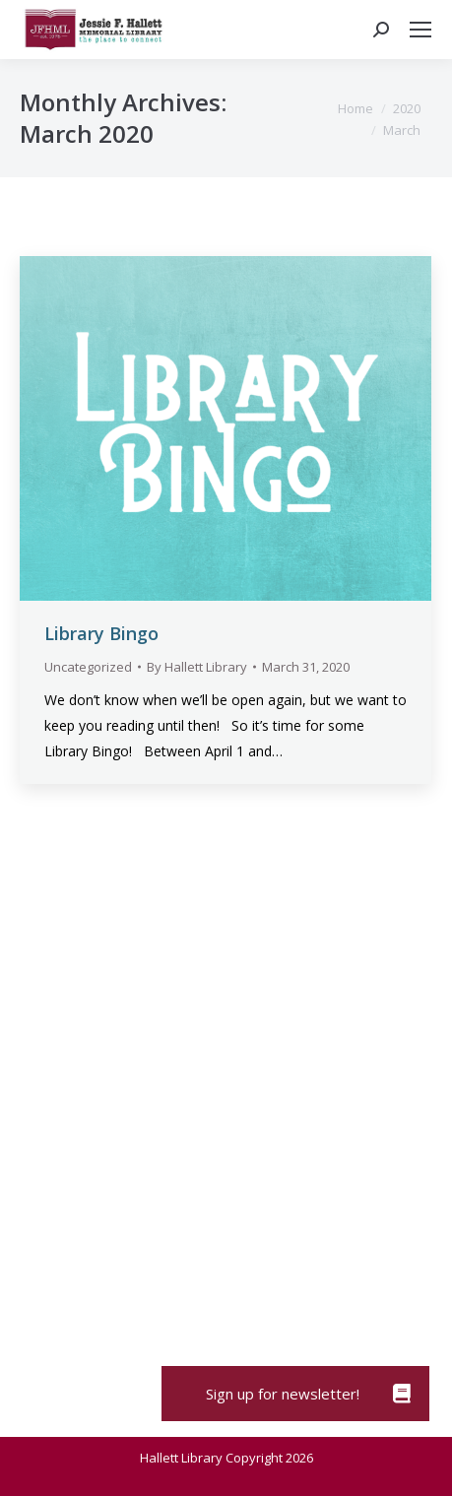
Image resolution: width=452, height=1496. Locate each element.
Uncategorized (88, 667)
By (197, 667)
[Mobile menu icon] (420, 29)
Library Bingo (101, 633)
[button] (401, 1393)
